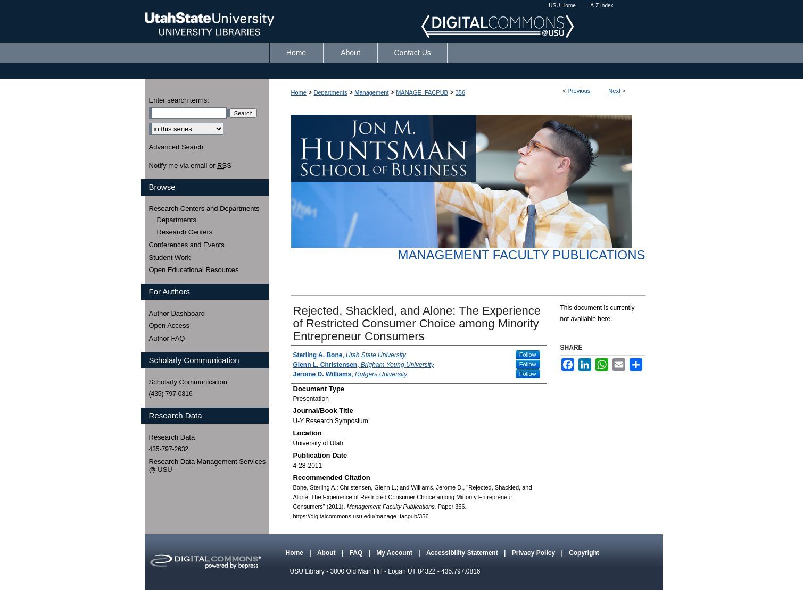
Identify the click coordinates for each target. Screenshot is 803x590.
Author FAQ (167, 338)
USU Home (562, 6)
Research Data (172, 437)
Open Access (169, 326)
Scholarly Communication (188, 382)
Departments (330, 92)
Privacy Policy (534, 553)
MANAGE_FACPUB (422, 92)
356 (460, 92)
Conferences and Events (187, 245)
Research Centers (185, 232)
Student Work (170, 258)
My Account (395, 553)
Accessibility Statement (463, 553)
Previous (579, 91)
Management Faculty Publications (521, 255)
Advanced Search (176, 147)
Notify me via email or (190, 166)
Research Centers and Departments (204, 209)
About (327, 553)
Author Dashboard (177, 313)
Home (299, 92)
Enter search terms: (179, 100)
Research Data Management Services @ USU (207, 466)
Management (371, 92)
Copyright (584, 553)
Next (614, 91)
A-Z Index (601, 6)
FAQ (357, 553)
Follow (527, 354)
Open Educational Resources (194, 270)
